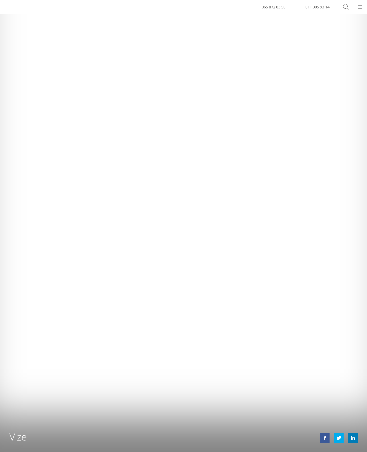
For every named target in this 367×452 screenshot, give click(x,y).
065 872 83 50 (274, 7)
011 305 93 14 (317, 7)
